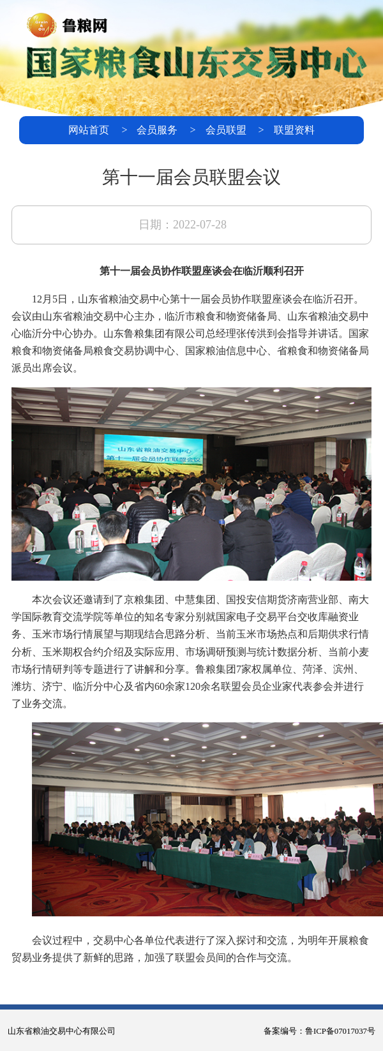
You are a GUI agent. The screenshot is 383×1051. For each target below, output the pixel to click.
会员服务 (157, 129)
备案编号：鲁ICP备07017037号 (319, 1031)
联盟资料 (294, 129)
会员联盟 (226, 129)
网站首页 (88, 129)
